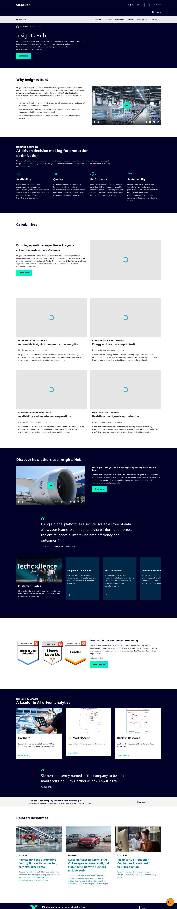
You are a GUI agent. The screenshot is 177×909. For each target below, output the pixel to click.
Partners (130, 20)
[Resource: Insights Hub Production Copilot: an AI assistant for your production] (138, 858)
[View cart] (148, 5)
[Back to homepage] (17, 26)
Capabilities (119, 20)
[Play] (95, 122)
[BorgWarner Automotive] (82, 578)
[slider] (113, 122)
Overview (97, 20)
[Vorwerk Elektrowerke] (157, 578)
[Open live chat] (170, 902)
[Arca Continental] (119, 578)
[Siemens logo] (23, 5)
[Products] (26, 26)
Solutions (108, 20)
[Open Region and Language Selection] (134, 5)
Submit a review (96, 658)
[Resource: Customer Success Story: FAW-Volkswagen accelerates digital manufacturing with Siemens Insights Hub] (88, 858)
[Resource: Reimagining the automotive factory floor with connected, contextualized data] (39, 858)
